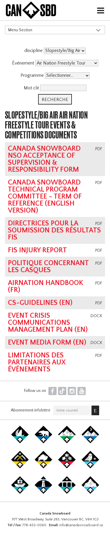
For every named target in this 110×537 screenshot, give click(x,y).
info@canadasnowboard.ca (81, 525)
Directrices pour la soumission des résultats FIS (54, 230)
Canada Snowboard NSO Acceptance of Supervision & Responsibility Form (44, 159)
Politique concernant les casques (48, 266)
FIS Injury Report (37, 250)
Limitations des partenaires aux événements (37, 362)
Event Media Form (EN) (47, 342)
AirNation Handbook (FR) (45, 286)
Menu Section (20, 30)
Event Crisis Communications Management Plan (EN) (48, 322)
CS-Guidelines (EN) (40, 303)
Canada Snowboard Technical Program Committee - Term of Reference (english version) (45, 196)
